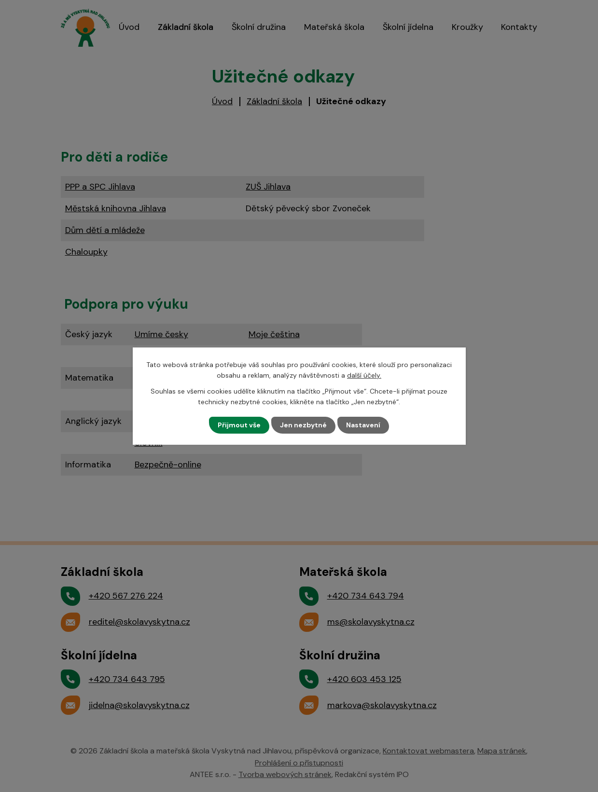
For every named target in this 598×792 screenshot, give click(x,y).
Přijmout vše (239, 425)
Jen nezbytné (303, 425)
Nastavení (363, 425)
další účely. (364, 375)
